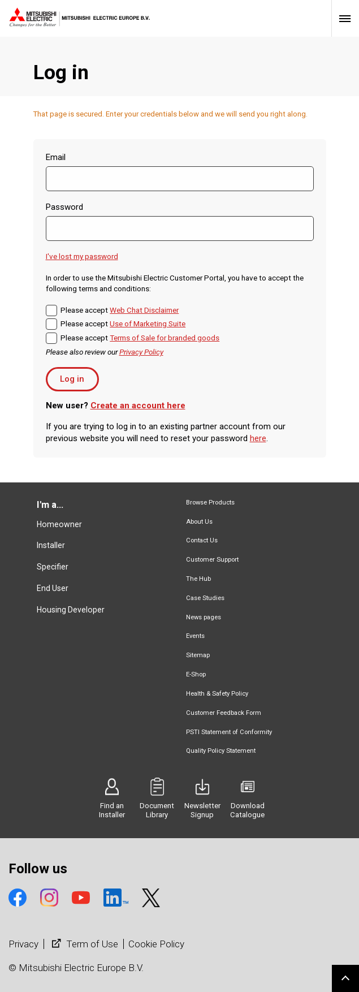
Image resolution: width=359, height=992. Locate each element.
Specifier (52, 566)
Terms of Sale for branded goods (164, 337)
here (258, 438)
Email (56, 157)
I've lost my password (82, 256)
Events (195, 636)
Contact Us (202, 540)
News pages (203, 617)
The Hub (198, 579)
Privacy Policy (141, 351)
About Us (199, 521)
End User (52, 588)
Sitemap (198, 655)
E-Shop (196, 674)
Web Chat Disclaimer (144, 309)
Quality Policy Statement (221, 750)
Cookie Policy (156, 944)
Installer (51, 545)
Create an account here (137, 405)
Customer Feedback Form (223, 713)
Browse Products (210, 502)
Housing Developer (71, 609)
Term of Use (83, 944)
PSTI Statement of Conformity (229, 732)
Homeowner (59, 524)
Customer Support (212, 559)
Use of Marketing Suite (147, 323)
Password (64, 207)
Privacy (23, 944)
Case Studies (205, 598)
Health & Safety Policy (217, 693)
